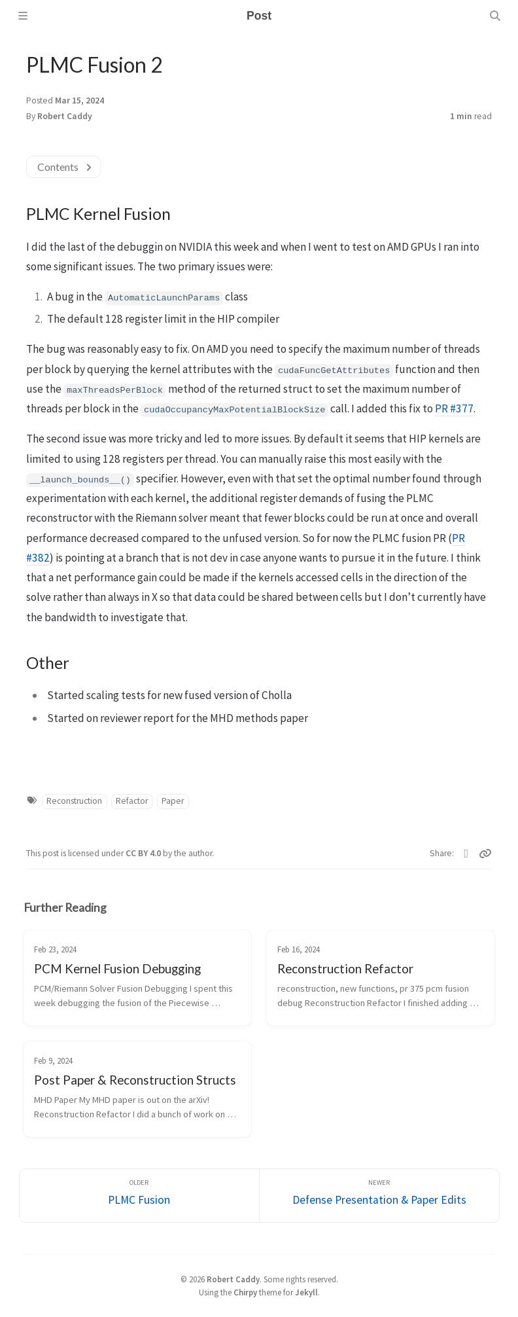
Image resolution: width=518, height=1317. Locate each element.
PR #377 (454, 408)
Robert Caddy (64, 116)
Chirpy (245, 1292)
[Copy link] (485, 853)
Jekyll (306, 1292)
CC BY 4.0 (144, 853)
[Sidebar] (23, 15)
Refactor (132, 800)
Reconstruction (74, 800)
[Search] (495, 15)
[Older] (139, 1195)
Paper (173, 800)
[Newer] (379, 1195)
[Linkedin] (466, 853)
